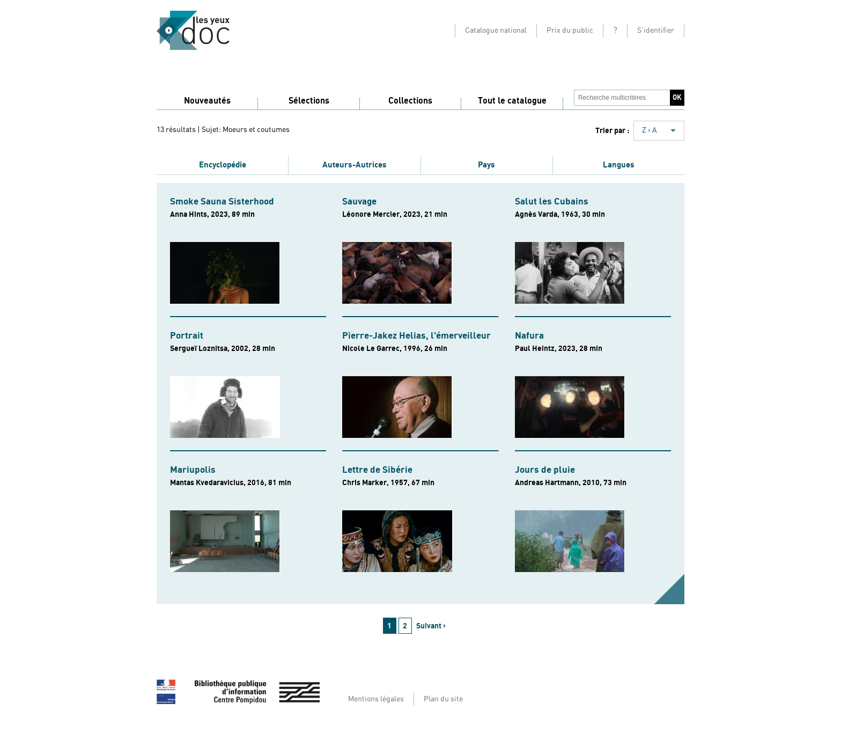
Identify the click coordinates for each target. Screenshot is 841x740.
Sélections (309, 101)
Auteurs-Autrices (354, 164)
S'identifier (655, 30)
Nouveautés (207, 101)
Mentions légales (376, 699)
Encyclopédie (222, 164)
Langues (619, 164)
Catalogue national (496, 30)
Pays (486, 164)
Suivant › (431, 626)
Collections (410, 101)
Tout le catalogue (512, 101)
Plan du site (443, 699)
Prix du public (570, 30)
